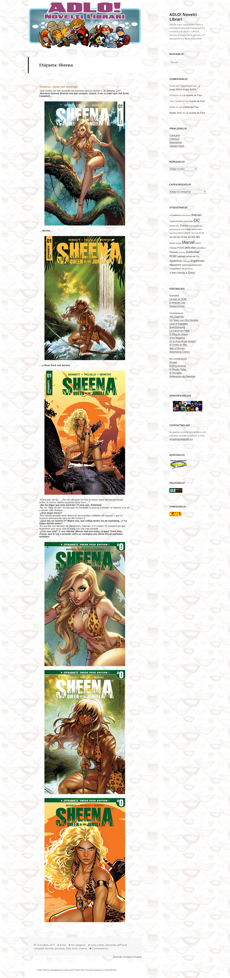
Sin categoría (78, 945)
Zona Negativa (177, 338)
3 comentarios (100, 948)
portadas (60, 948)
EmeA (63, 945)
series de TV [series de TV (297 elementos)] (192, 256)
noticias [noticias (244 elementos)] (173, 248)
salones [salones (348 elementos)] (181, 256)
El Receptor (175, 373)
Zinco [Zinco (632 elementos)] (191, 272)
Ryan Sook (72, 948)
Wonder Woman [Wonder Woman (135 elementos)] (187, 269)
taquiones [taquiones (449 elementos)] (175, 264)
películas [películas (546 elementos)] (190, 247)
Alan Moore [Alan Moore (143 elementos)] (186, 215)
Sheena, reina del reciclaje (58, 87)
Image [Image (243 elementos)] (188, 229)
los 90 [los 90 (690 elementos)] (195, 237)
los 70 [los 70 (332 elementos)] (180, 237)
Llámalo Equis (176, 146)
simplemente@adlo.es (181, 439)
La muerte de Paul (192, 95)
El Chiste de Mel (178, 345)
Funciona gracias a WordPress (101, 970)
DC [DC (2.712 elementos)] (197, 220)
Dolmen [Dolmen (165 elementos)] (172, 226)
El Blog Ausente (177, 366)
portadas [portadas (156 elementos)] (182, 252)
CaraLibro (174, 135)
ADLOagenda (176, 316)
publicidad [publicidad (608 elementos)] (192, 252)
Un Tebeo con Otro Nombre (183, 320)
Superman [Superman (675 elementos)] (197, 260)
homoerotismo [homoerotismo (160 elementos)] (174, 229)
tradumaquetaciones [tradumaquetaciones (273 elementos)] (192, 265)
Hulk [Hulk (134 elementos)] (182, 229)
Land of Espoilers (178, 323)
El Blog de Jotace (178, 334)
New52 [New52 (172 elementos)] (198, 243)
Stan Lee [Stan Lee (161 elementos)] (186, 261)
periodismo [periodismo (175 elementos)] (201, 248)
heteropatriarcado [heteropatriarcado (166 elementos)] (195, 226)
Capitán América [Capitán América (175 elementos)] (176, 221)
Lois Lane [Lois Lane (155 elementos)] (194, 233)
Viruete (173, 362)
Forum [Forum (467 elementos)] (184, 225)
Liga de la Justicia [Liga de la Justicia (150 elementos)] (176, 233)
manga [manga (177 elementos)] (178, 243)
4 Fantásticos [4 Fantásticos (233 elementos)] (175, 215)
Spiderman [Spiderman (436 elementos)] (175, 260)
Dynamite (110, 945)
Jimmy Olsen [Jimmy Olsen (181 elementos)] (196, 229)
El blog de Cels (177, 302)
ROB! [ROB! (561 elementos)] (172, 256)
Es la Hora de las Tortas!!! (182, 341)
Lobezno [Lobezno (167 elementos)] (186, 233)
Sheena (83, 948)
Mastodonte (175, 142)
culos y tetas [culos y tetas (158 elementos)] (188, 221)
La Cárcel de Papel (179, 331)
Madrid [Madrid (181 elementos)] (172, 243)
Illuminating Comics (179, 352)
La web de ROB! (178, 299)
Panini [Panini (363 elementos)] (180, 247)
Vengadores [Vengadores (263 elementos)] (175, 268)
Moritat (49, 948)
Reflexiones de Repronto (182, 376)
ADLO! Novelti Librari (183, 17)
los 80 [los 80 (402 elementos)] (187, 237)
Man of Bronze (177, 348)
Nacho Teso (175, 113)
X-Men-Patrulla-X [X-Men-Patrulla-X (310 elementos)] (178, 273)
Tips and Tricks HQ (74, 970)
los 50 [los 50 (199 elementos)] (201, 233)
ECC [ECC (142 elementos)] (178, 226)
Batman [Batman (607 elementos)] (196, 215)
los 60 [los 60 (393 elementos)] (172, 237)
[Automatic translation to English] (127, 957)
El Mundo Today (177, 369)
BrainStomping (177, 327)
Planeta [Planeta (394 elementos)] (173, 252)
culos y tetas (97, 945)
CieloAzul (174, 139)
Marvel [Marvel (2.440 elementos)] (188, 242)
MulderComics (176, 306)
